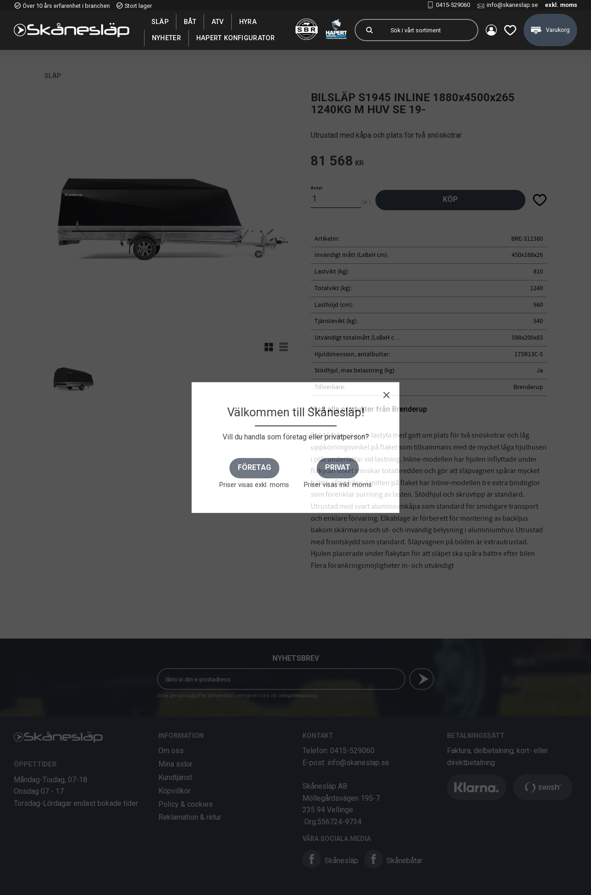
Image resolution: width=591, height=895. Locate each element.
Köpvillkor (174, 790)
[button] (510, 30)
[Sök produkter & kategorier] (430, 30)
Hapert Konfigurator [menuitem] (235, 38)
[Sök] (369, 30)
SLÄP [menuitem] (160, 21)
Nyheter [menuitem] (166, 38)
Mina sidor (175, 764)
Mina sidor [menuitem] (491, 30)
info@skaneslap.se (512, 4)
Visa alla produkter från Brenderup (369, 409)
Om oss (171, 750)
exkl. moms (561, 4)
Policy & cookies (185, 804)
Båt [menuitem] (190, 21)
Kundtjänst (175, 777)
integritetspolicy (298, 696)
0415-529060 (453, 4)
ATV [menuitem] (217, 21)
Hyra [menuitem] (248, 21)
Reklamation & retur (189, 817)
